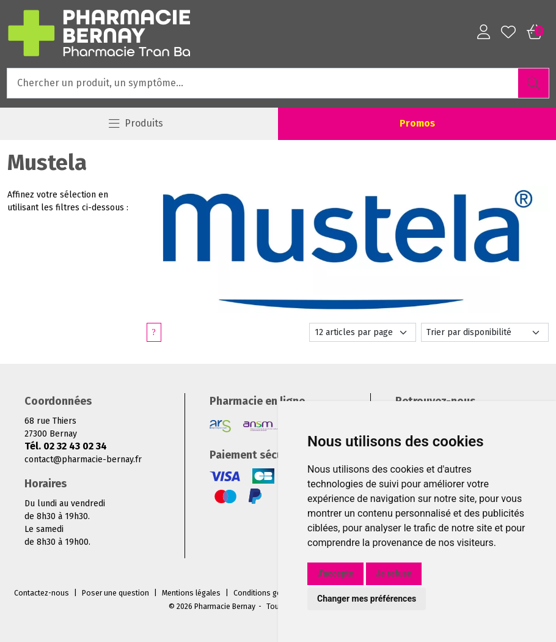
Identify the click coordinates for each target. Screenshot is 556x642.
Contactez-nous (41, 593)
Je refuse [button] (394, 573)
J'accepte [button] (335, 573)
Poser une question (115, 593)
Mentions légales (191, 593)
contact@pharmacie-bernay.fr (83, 459)
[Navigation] (136, 123)
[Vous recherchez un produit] (263, 83)
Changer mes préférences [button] (366, 598)
